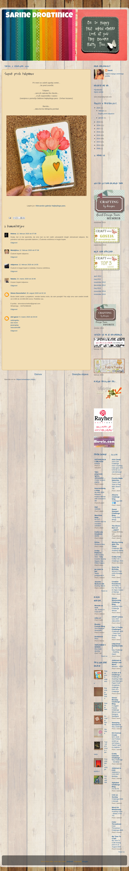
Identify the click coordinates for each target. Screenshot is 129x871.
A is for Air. (115, 789)
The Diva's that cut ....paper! (116, 528)
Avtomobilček (105, 779)
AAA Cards (116, 459)
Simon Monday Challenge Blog (116, 701)
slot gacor (15, 317)
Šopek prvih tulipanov (106, 114)
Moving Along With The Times (117, 544)
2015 (99, 135)
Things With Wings (116, 518)
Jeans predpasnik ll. (99, 574)
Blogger (85, 861)
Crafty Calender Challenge (116, 756)
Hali (96, 507)
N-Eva (97, 542)
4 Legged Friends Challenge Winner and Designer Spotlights (116, 711)
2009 (99, 148)
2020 (99, 108)
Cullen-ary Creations (99, 533)
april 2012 (97, 276)
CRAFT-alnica (117, 617)
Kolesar (97, 463)
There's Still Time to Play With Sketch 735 (116, 485)
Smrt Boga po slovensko (99, 629)
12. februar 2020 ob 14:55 (28, 265)
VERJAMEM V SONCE (100, 646)
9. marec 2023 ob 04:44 (28, 317)
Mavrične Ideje (98, 516)
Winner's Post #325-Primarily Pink (117, 573)
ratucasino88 (15, 327)
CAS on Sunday (115, 796)
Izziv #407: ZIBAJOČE (116, 620)
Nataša (13, 279)
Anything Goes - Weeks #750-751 (117, 814)
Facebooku (98, 90)
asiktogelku (15, 320)
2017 (99, 129)
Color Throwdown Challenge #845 (117, 828)
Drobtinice (99, 637)
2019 (99, 122)
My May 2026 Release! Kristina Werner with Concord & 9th (100, 496)
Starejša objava (80, 374)
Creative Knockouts (116, 583)
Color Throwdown (116, 823)
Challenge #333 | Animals (117, 800)
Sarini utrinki (98, 92)
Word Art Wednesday (116, 808)
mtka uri (98, 618)
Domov (38, 374)
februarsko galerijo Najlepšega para (50, 206)
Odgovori (14, 243)
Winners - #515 (117, 666)
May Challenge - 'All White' (117, 761)
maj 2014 (97, 288)
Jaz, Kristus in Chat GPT (100, 611)
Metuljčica (15, 250)
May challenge (117, 727)
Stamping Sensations (116, 724)
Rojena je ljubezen (105, 693)
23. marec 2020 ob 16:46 (26, 279)
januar (101, 118)
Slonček (105, 731)
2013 (99, 142)
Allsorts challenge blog (116, 497)
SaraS (110, 70)
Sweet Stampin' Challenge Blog (116, 512)
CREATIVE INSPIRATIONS (117, 646)
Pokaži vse (104, 591)
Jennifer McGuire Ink (99, 583)
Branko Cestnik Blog (100, 625)
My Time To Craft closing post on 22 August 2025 (116, 844)
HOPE (97, 536)
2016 (99, 132)
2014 (99, 138)
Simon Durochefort (18, 293)
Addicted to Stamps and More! (116, 662)
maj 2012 (97, 279)
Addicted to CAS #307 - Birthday (116, 774)
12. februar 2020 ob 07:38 (29, 250)
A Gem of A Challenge (116, 674)
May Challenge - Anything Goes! (117, 652)
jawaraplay (15, 325)
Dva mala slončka (98, 650)
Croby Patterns (98, 552)
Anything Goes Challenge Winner (117, 608)
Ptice (96, 639)
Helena (13, 234)
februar (101, 111)
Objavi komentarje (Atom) (25, 379)
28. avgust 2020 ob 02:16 (36, 293)
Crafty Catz (116, 557)
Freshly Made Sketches (117, 479)
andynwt (70, 861)
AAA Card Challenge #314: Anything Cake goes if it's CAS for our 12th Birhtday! (117, 467)
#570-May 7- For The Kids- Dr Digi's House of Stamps (117, 589)
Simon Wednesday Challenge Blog (116, 601)
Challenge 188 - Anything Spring (117, 549)
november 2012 (100, 282)
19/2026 (97, 509)
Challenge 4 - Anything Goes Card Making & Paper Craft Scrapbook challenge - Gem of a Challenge (117, 684)
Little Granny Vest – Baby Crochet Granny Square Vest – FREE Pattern (100, 559)
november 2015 (100, 294)
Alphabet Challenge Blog (116, 785)
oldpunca (14, 265)
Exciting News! (100, 586)
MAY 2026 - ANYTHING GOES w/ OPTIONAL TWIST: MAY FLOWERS (116, 742)
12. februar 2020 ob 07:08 (26, 234)
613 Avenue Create (116, 734)
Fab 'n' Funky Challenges (117, 628)
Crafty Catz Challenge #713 (117, 560)
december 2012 (100, 285)
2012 (99, 145)
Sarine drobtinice (39, 16)
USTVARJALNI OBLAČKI (100, 460)
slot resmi (14, 323)
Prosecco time (100, 544)
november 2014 (100, 291)
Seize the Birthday (115, 568)
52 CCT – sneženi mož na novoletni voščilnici (100, 522)
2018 (99, 125)
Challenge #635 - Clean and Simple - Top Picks (117, 634)
